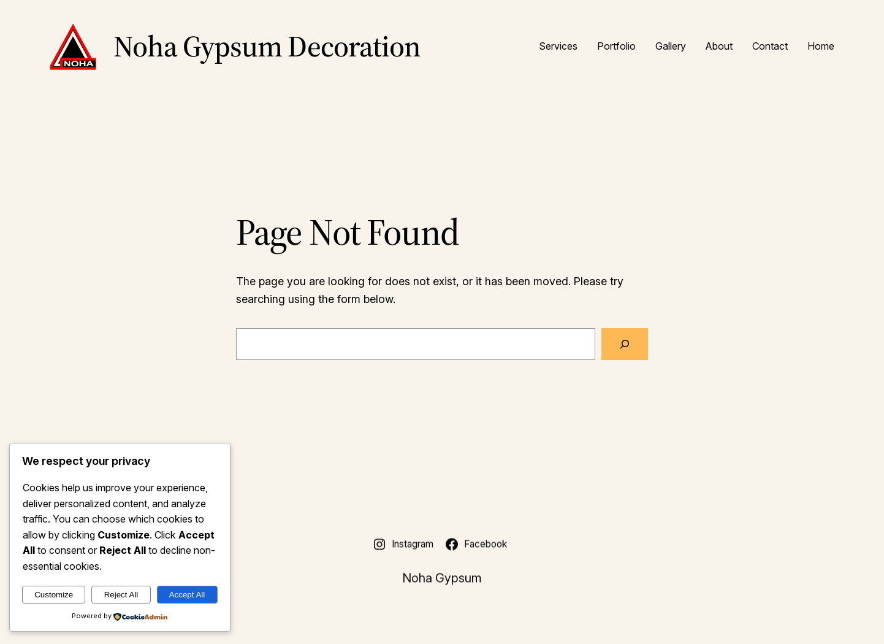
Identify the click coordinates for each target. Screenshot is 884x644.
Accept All (187, 594)
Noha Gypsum (442, 579)
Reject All (121, 594)
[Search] (624, 344)
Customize (53, 594)
